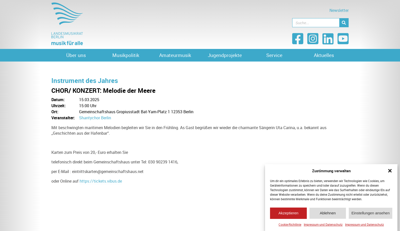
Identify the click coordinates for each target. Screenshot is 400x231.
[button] (389, 172)
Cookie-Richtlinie (290, 226)
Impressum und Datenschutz (323, 226)
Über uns (76, 55)
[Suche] (343, 22)
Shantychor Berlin (95, 118)
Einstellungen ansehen (370, 215)
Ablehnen (328, 215)
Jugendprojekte (225, 55)
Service (274, 55)
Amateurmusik (175, 55)
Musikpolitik (125, 55)
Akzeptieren (288, 215)
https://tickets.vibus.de (101, 181)
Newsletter (339, 10)
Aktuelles (324, 55)
